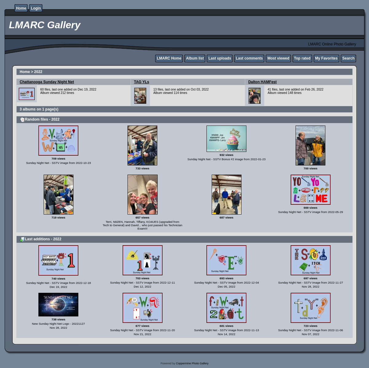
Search (348, 58)
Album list (195, 58)
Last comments (249, 58)
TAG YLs (141, 82)
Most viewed (278, 58)
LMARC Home (169, 58)
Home (21, 8)
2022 (38, 72)
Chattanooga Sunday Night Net (47, 82)
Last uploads (219, 58)
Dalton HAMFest (262, 82)
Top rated (302, 58)
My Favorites (326, 58)
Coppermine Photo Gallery (192, 363)
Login (36, 8)
